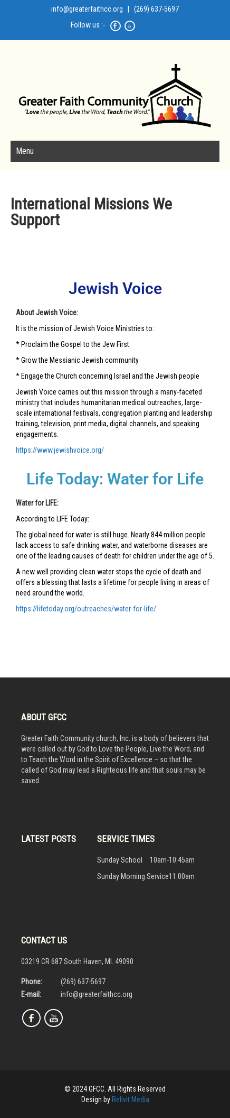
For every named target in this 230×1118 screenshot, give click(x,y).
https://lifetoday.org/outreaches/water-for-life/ (86, 608)
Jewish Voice (115, 288)
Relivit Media (130, 1099)
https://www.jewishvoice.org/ (60, 450)
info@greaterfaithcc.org (87, 9)
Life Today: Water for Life (115, 479)
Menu (25, 151)
